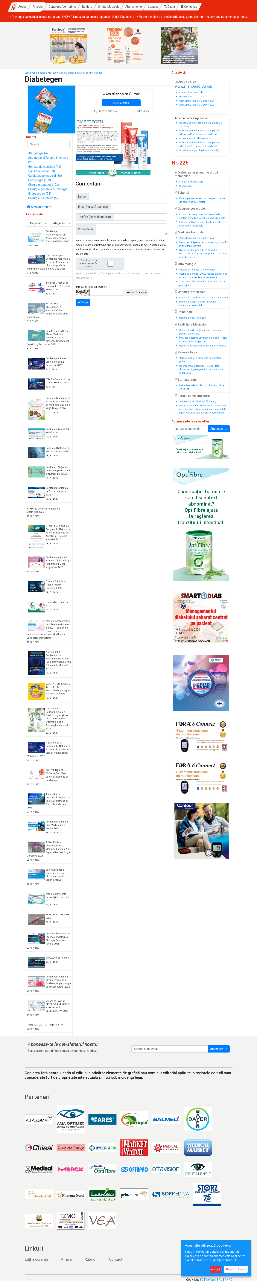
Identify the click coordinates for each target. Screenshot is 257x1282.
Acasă (53, 6)
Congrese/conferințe (92, 6)
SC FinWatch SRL (211, 1279)
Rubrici (90, 1259)
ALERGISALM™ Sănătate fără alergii (198, 401)
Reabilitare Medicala (190, 324)
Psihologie (184, 312)
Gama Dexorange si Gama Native (197, 238)
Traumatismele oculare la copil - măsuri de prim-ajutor (202, 283)
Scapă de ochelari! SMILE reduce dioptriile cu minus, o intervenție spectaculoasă (203, 275)
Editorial (182, 192)
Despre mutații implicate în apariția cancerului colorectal (197, 303)
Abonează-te (218, 1049)
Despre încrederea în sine (192, 317)
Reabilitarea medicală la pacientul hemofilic (202, 345)
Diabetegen (185, 186)
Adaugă (83, 302)
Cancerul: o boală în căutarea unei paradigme (203, 297)
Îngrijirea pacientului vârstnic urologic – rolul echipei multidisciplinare (203, 339)
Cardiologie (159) (39, 180)
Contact (183, 6)
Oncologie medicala (190, 292)
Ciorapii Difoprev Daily (191, 181)
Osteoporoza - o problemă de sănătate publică (200, 360)
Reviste (117, 6)
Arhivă (66, 1259)
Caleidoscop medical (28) (45, 175)
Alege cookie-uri (235, 1269)
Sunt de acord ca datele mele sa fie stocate (100, 263)
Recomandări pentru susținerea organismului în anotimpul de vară (203, 244)
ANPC (228, 1279)
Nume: (82, 196)
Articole (68, 6)
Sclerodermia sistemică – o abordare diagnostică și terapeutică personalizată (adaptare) (201, 369)
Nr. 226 (53, 72)
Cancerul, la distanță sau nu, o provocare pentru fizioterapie (201, 332)
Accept (215, 1269)
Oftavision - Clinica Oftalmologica (197, 269)
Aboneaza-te (218, 429)
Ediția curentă (36, 1259)
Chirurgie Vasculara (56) (43, 198)
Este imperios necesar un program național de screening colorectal (202, 200)
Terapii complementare (192, 396)
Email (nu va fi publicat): (93, 207)
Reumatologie (186, 352)
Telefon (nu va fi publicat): (94, 217)
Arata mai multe (39, 207)
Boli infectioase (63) (41, 171)
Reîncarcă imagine (137, 292)
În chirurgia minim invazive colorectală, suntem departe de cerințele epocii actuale (202, 216)
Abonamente (164, 6)
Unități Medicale (139, 6)
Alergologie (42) (38, 153)
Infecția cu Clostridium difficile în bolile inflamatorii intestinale (200, 224)
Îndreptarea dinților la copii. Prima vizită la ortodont (201, 387)
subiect (204, 118)
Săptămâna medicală (36, 72)
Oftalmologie (185, 264)
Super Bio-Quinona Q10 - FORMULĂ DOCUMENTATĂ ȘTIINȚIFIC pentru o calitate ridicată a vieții (202, 253)
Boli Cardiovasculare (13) (44, 166)
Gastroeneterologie (190, 208)
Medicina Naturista (189, 232)
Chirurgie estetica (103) (43, 184)
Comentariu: (85, 229)
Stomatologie (186, 379)
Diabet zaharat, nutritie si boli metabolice (80, 72)
